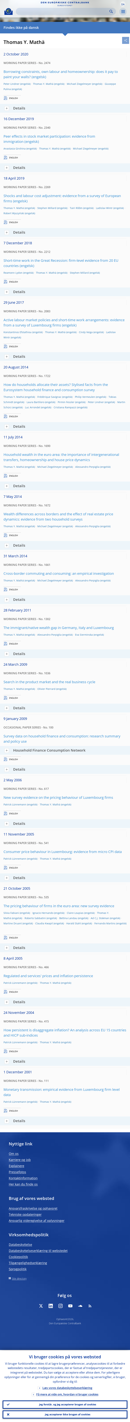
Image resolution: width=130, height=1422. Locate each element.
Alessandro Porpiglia (87, 466)
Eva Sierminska (84, 634)
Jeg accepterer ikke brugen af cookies (67, 1414)
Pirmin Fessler (66, 402)
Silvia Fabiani (11, 913)
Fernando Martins (104, 923)
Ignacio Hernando (42, 913)
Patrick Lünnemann (15, 804)
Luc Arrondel (32, 407)
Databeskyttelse (20, 1244)
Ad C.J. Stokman (100, 918)
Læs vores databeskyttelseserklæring (67, 1387)
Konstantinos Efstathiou (18, 332)
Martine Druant (13, 923)
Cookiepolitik (18, 1257)
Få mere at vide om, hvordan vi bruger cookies (67, 1394)
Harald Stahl (73, 923)
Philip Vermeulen (85, 397)
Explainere (16, 1166)
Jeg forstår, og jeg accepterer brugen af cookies (67, 1404)
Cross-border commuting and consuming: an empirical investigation (59, 573)
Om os (14, 1153)
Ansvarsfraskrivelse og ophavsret (33, 1208)
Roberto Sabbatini (35, 918)
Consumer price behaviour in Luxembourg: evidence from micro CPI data (63, 851)
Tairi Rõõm (76, 208)
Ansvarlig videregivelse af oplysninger (36, 1220)
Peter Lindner (11, 84)
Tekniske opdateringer (25, 1214)
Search (111, 11)
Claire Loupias (75, 913)
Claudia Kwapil (44, 923)
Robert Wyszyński (14, 213)
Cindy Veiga (86, 332)
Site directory (19, 1278)
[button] (122, 4)
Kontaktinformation (23, 1178)
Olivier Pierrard (46, 689)
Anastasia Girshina (15, 148)
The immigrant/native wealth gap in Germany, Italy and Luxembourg (59, 627)
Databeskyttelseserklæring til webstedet (38, 1251)
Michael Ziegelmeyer (79, 84)
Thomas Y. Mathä (43, 84)
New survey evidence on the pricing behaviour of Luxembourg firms (58, 797)
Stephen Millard (46, 208)
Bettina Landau (68, 918)
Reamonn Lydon (13, 272)
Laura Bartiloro (35, 402)
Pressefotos (17, 1172)
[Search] (63, 11)
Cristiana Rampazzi (65, 407)
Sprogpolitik (17, 1269)
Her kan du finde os (23, 1184)
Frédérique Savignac (49, 397)
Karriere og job (20, 1160)
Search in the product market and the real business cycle (49, 682)
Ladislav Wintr (104, 208)
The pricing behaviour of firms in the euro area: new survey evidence (59, 906)
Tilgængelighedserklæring (28, 1263)
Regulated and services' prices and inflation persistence (48, 975)
